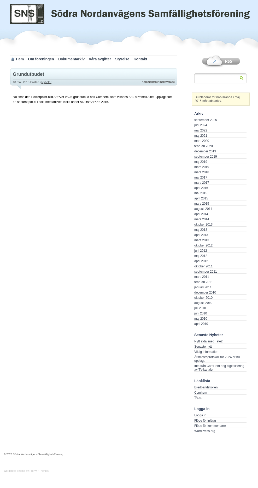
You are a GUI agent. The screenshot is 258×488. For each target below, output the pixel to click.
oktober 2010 (203, 298)
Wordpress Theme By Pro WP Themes (26, 470)
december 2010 (205, 292)
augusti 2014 (203, 209)
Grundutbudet (28, 74)
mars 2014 (201, 219)
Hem (20, 59)
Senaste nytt (203, 346)
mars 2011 (201, 277)
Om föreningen (41, 59)
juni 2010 (200, 313)
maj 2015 (200, 193)
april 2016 (201, 188)
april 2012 (201, 261)
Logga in (200, 415)
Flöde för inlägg (205, 420)
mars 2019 (201, 167)
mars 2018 (201, 172)
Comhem (200, 392)
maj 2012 (200, 256)
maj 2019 (200, 162)
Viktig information (206, 352)
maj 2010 (200, 318)
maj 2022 (200, 130)
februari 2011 (203, 282)
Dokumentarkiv (71, 59)
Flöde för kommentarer (210, 426)
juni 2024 (200, 125)
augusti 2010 (203, 303)
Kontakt (140, 59)
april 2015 (201, 198)
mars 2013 (201, 240)
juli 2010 (200, 308)
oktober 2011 (203, 266)
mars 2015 (201, 203)
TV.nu (198, 398)
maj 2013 (200, 230)
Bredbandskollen (206, 387)
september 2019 (205, 156)
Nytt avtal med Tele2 (208, 341)
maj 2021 (200, 135)
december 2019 (205, 151)
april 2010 (201, 324)
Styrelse (122, 59)
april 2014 (201, 214)
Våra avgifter (100, 59)
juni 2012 (200, 250)
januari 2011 (203, 287)
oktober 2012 (203, 245)
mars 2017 (201, 183)
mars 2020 (201, 141)
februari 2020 (203, 146)
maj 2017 (200, 177)
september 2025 (205, 120)
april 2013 (201, 235)
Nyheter (46, 82)
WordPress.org (204, 431)
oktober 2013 (203, 224)
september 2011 (205, 271)
